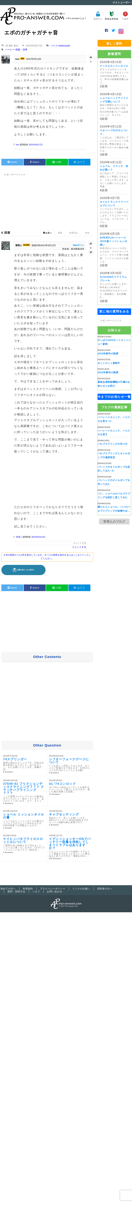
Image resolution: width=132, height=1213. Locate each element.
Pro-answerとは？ (77, 18)
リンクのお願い (81, 888)
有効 (87, 233)
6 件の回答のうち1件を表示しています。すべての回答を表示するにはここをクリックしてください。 (47, 557)
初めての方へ (8, 888)
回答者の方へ (104, 888)
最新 (60, 233)
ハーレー (10, 49)
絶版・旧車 (21, 49)
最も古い (47, 233)
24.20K (26, 245)
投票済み (73, 233)
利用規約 (28, 888)
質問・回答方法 (16, 891)
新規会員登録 (111, 15)
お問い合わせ (54, 891)
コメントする (79, 543)
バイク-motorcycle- (60, 45)
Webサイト (78, 245)
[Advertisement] (65, 200)
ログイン (98, 15)
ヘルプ (125, 15)
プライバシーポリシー (52, 888)
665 (22, 59)
